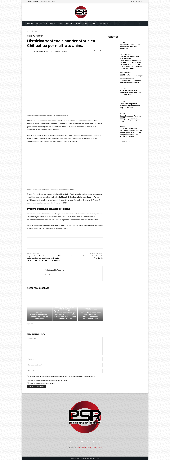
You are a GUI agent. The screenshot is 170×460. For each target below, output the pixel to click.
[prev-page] (28, 324)
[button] (140, 23)
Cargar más (125, 141)
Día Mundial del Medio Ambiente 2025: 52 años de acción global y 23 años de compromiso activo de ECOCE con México (131, 133)
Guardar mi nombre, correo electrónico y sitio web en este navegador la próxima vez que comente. (63, 376)
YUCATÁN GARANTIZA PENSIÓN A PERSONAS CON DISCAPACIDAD (130, 93)
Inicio (28, 31)
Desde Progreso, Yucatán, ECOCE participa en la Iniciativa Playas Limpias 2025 (130, 119)
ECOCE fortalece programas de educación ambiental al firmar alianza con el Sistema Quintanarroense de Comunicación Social (90, 314)
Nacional (34, 31)
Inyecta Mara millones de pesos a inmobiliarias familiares (39, 317)
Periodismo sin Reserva (41, 51)
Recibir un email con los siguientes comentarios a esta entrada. (49, 380)
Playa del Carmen (64, 304)
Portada (39, 36)
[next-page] (32, 324)
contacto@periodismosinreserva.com (89, 447)
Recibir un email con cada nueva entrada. (42, 383)
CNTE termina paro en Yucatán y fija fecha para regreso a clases (130, 106)
